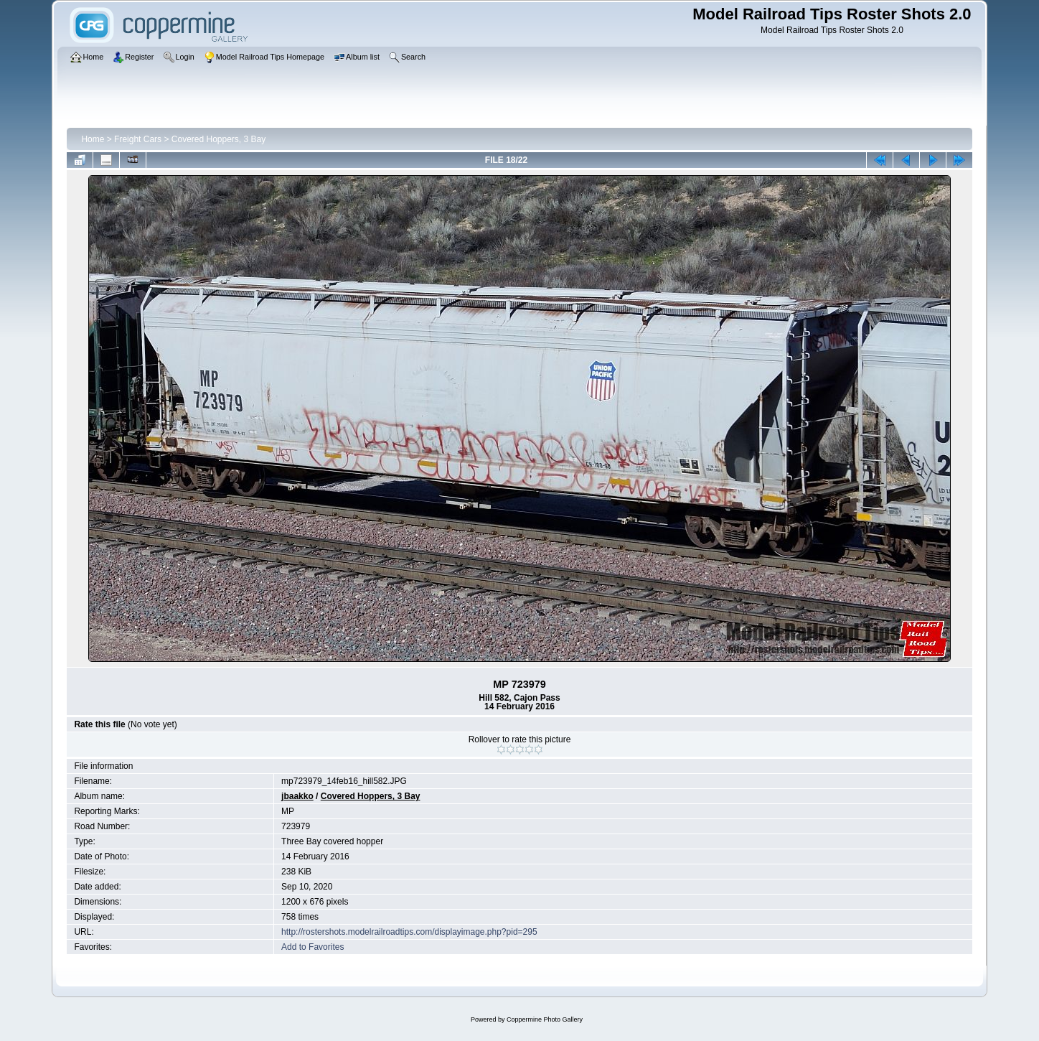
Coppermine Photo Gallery (545, 1019)
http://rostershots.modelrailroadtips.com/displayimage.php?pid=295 (409, 932)
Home (92, 139)
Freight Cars (137, 139)
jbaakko (297, 796)
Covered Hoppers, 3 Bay (218, 139)
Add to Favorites (312, 947)
